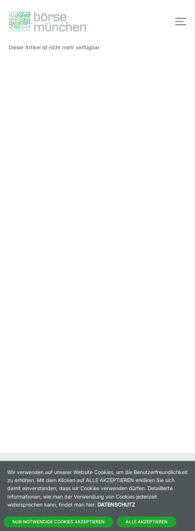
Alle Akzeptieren (147, 521)
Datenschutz (116, 504)
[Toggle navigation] (180, 21)
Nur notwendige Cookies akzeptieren (58, 521)
